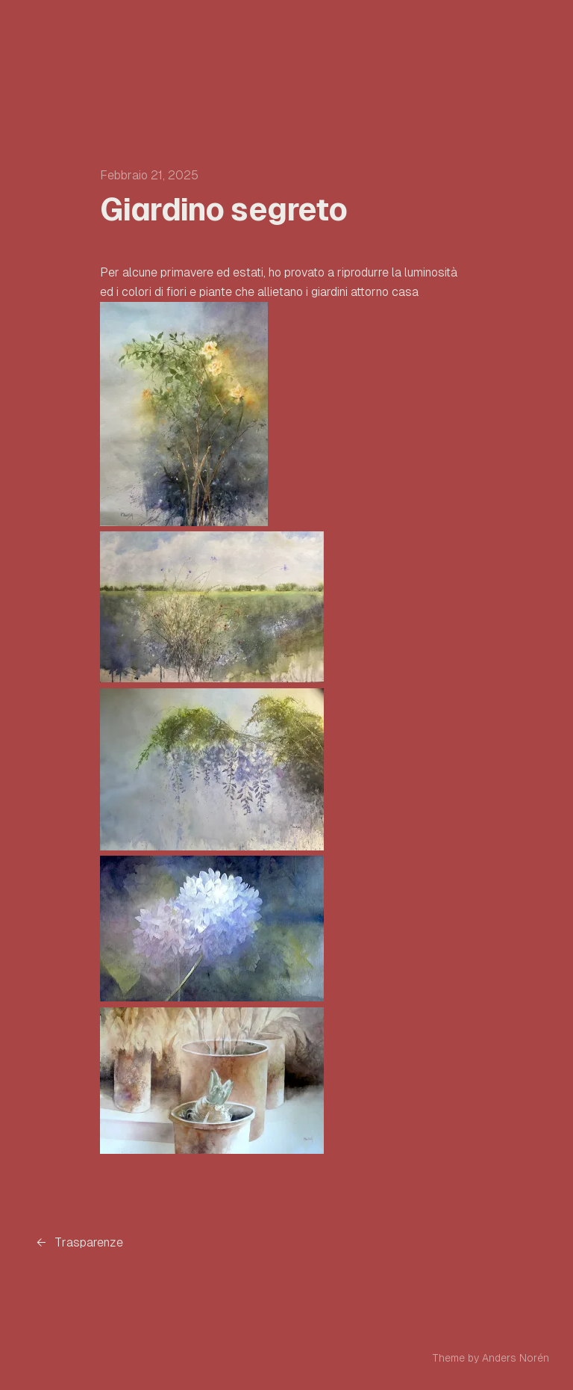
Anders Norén (515, 1358)
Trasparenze (88, 1242)
